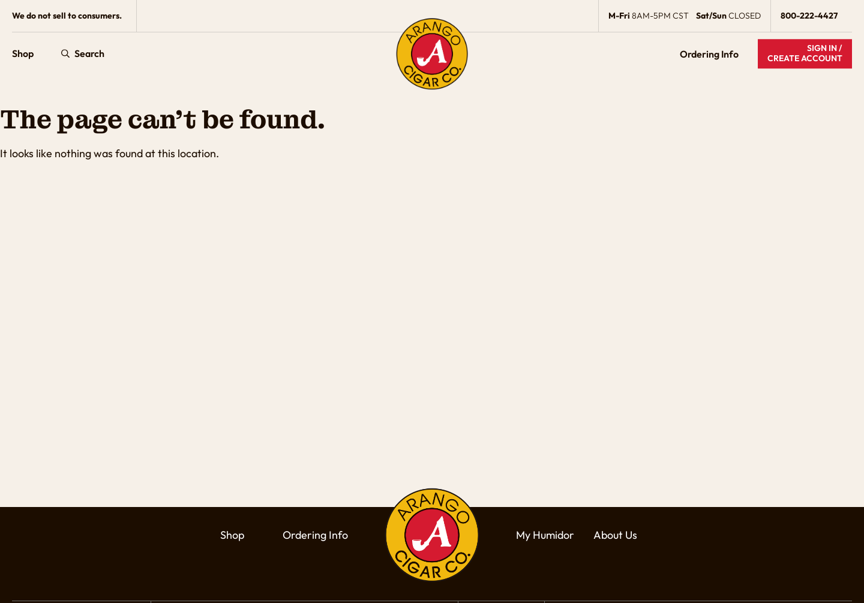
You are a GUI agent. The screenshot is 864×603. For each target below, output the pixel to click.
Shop (23, 54)
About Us (615, 535)
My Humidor (545, 535)
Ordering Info (709, 54)
